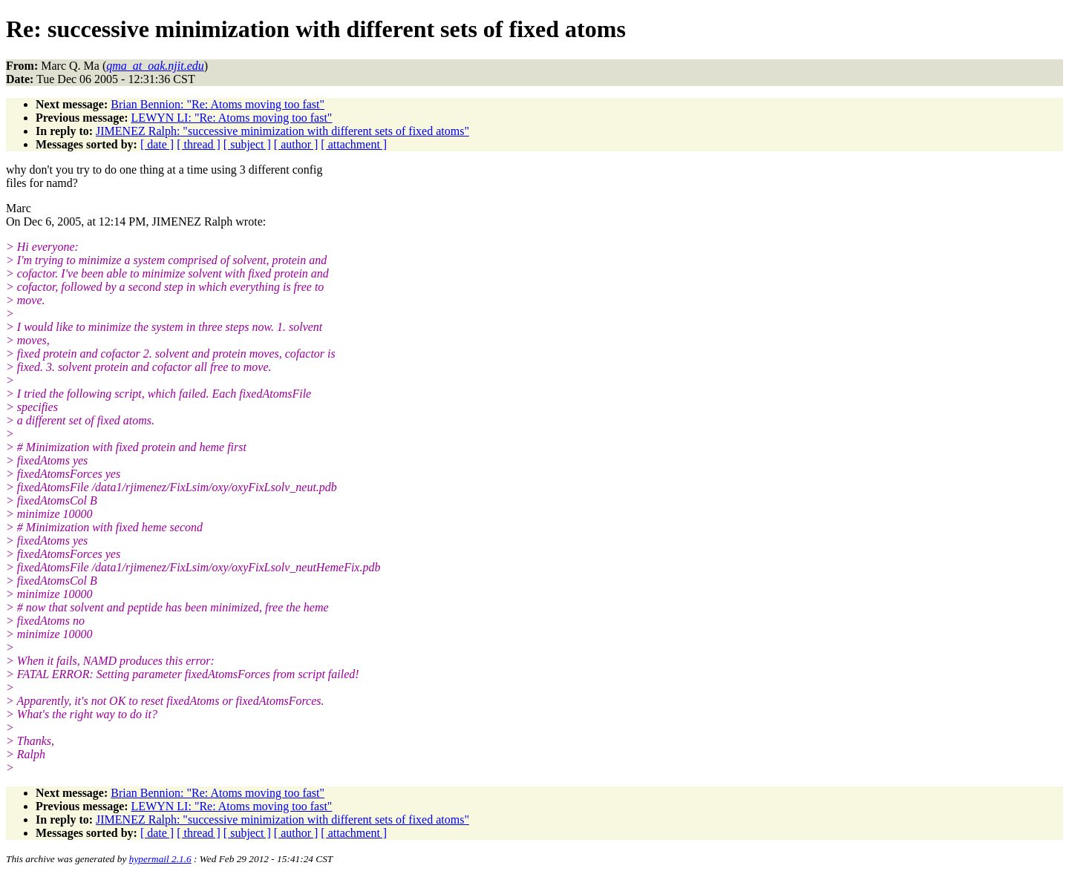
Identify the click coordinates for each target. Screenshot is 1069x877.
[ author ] (296, 144)
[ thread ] (198, 144)
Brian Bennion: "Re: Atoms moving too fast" (217, 104)
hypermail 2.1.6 (160, 858)
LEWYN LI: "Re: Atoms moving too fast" (232, 117)
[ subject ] (247, 144)
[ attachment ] (354, 144)
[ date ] (157, 144)
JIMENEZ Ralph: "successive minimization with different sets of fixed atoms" (282, 131)
